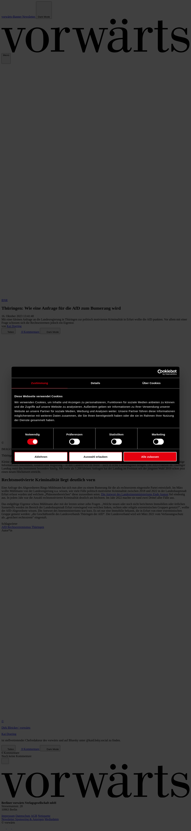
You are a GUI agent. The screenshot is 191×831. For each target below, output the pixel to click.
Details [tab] (95, 383)
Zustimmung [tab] (39, 383)
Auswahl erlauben (95, 456)
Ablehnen (41, 456)
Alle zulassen (150, 456)
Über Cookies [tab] (151, 383)
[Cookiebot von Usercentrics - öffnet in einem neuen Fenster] (160, 372)
